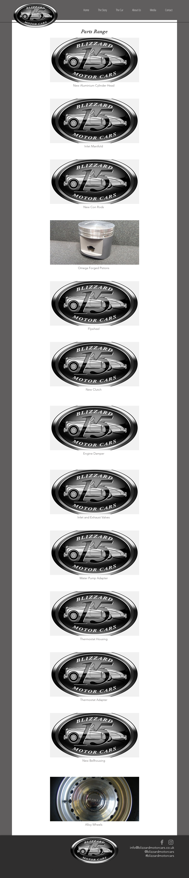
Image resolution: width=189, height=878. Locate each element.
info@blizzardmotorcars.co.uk (152, 848)
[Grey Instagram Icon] (171, 842)
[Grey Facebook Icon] (162, 842)
